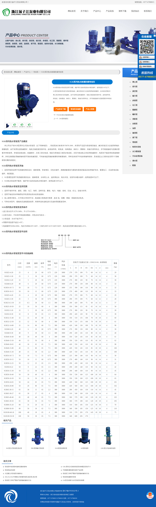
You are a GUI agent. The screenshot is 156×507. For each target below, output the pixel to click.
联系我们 (148, 11)
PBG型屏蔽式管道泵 (37, 448)
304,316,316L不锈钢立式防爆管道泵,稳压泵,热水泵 (21, 477)
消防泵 (134, 119)
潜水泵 (134, 161)
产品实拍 (110, 11)
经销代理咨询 (147, 66)
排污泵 (134, 87)
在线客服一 (146, 57)
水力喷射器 (136, 151)
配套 (134, 165)
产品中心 (97, 11)
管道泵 (134, 142)
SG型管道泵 (84, 448)
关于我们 (84, 11)
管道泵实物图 (76, 109)
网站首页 (72, 11)
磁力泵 (134, 96)
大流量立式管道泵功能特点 (13, 473)
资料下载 (122, 11)
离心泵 (134, 82)
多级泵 (134, 100)
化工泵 (134, 105)
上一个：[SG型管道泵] (61, 118)
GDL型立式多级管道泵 (108, 448)
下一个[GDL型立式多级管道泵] (64, 115)
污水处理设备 (137, 156)
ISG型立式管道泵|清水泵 (14, 448)
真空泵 (134, 91)
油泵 (134, 128)
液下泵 (134, 137)
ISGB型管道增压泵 (61, 448)
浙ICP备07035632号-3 (70, 491)
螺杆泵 (134, 114)
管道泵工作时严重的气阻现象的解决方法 (76, 473)
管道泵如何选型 (10, 470)
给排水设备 (136, 147)
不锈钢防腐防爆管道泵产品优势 (73, 470)
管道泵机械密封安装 (69, 477)
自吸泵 (134, 124)
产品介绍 (10, 132)
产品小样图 (90, 109)
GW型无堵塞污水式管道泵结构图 (73, 480)
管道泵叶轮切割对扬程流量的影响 (16, 467)
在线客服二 (146, 62)
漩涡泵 (134, 133)
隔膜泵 (134, 110)
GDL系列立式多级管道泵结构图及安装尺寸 (77, 467)
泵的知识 (135, 11)
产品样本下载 (60, 109)
